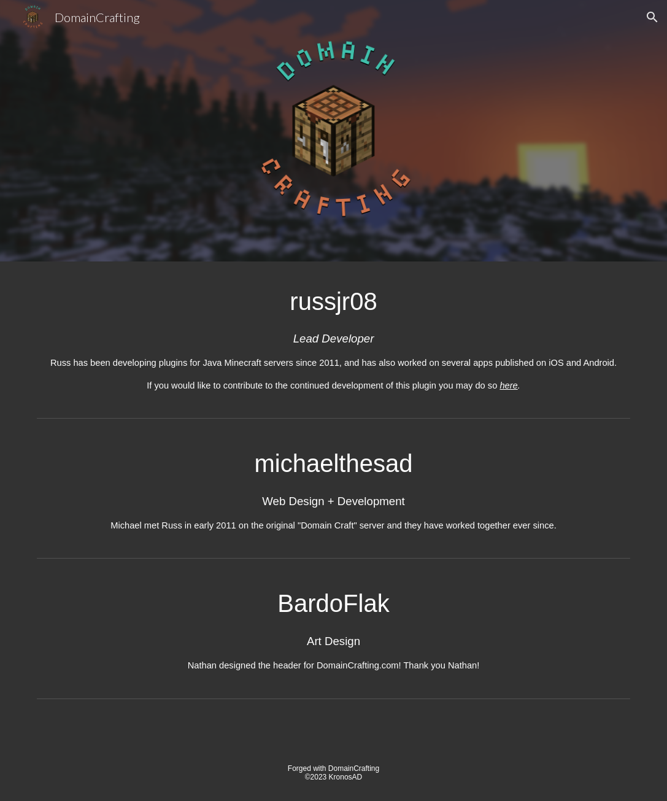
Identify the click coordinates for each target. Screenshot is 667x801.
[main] (333, 337)
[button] (652, 17)
